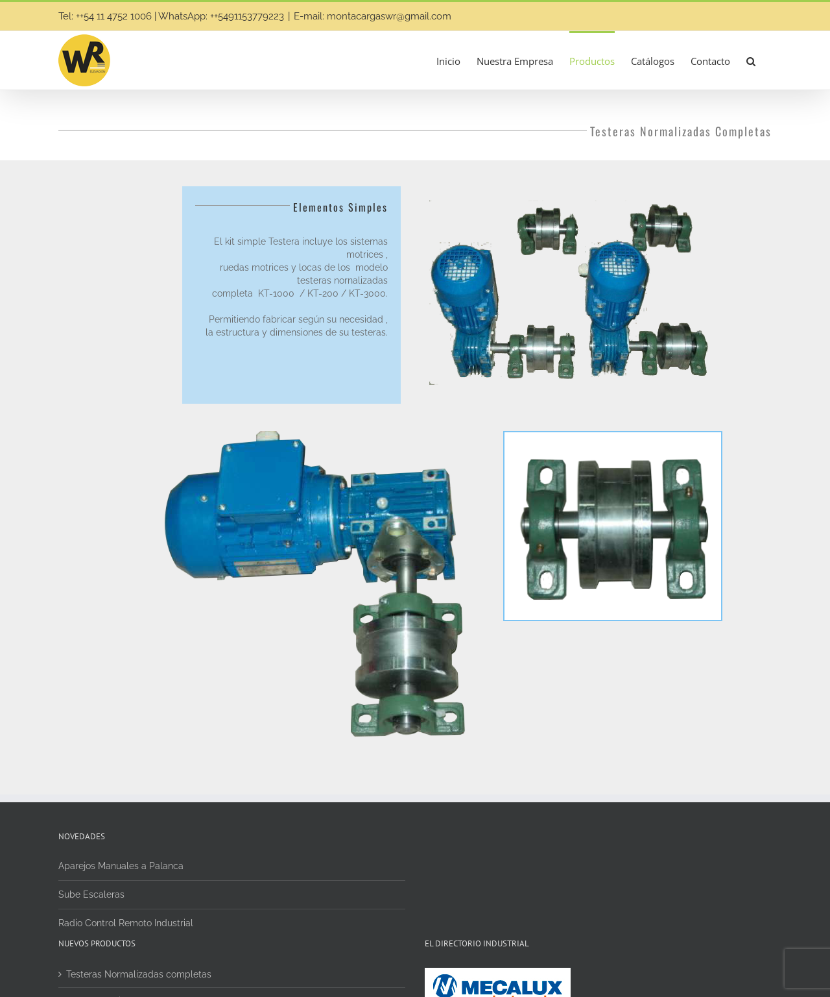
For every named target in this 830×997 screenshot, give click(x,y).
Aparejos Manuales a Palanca (121, 866)
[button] (750, 60)
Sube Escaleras (91, 894)
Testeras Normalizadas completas (138, 974)
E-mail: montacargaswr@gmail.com (372, 16)
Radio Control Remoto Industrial (125, 923)
